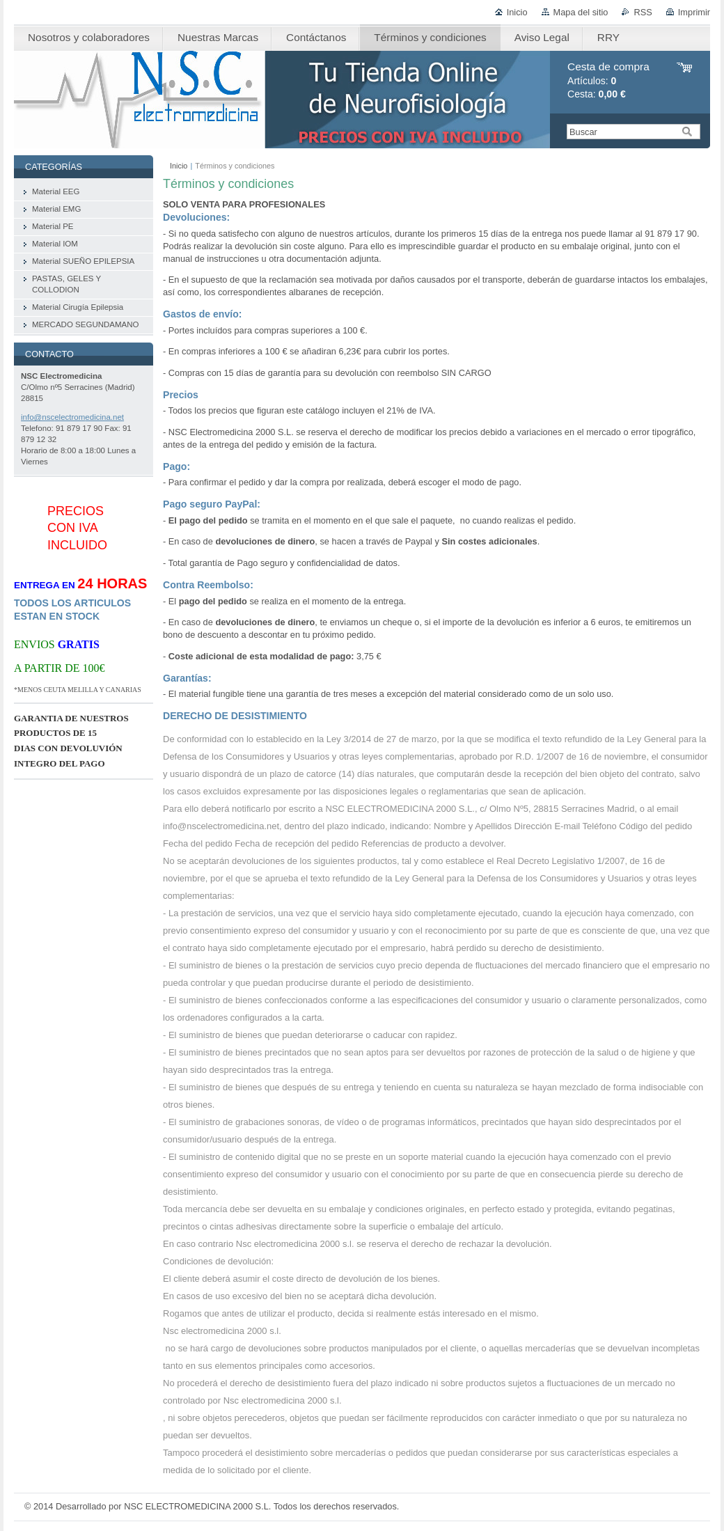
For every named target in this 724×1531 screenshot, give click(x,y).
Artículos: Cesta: (608, 80)
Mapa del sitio (580, 12)
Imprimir (694, 12)
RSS (643, 12)
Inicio (517, 12)
